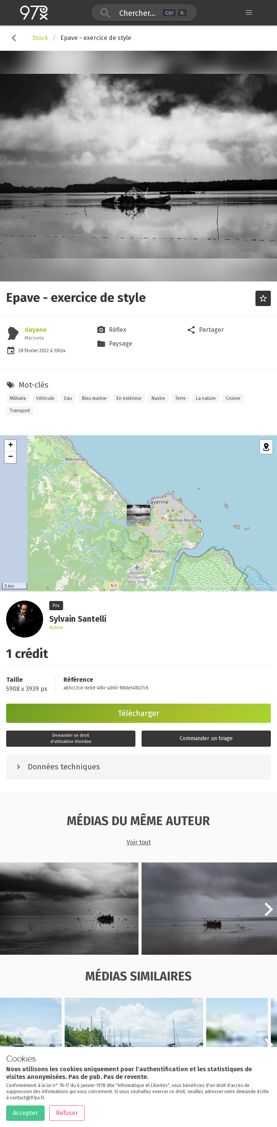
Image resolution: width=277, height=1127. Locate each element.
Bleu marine (94, 398)
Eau (68, 398)
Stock (40, 38)
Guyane (36, 329)
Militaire (18, 398)
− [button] (10, 457)
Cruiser (233, 398)
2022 (44, 350)
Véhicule (45, 398)
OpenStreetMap (192, 588)
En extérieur (129, 398)
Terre (180, 398)
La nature (206, 398)
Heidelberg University (255, 588)
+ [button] (10, 445)
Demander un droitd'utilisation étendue (71, 738)
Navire (158, 398)
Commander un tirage (206, 738)
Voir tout (139, 842)
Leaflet (163, 588)
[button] (268, 913)
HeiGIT (222, 588)
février (32, 350)
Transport (20, 410)
